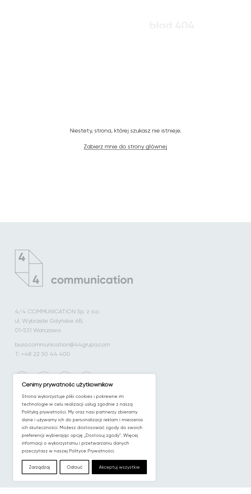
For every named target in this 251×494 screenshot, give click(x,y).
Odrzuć (74, 467)
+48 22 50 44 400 (45, 358)
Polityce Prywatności (91, 450)
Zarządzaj (39, 467)
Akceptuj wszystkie (119, 467)
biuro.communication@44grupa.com (62, 348)
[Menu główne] (224, 18)
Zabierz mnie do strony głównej (125, 147)
